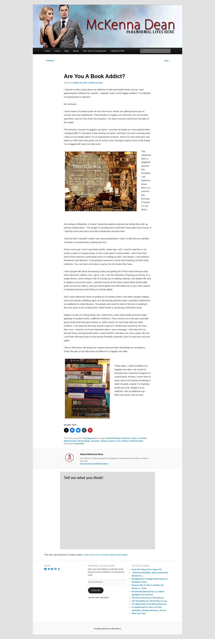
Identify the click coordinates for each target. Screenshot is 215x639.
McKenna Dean (96, 83)
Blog (67, 51)
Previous (49, 61)
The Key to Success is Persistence (148, 598)
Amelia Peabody (113, 438)
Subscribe (95, 590)
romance (111, 441)
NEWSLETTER (117, 51)
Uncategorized (90, 438)
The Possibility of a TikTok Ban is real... (150, 601)
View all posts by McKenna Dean (95, 464)
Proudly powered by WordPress (107, 629)
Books (76, 51)
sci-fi (118, 441)
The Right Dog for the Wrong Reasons (149, 604)
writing (124, 441)
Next (168, 61)
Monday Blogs (84, 441)
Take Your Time (139, 613)
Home (47, 51)
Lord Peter (142, 438)
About (57, 51)
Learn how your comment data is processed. (106, 554)
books (134, 438)
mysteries (95, 441)
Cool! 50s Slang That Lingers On (147, 569)
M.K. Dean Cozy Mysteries (94, 51)
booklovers (125, 438)
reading (103, 441)
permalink (79, 444)
